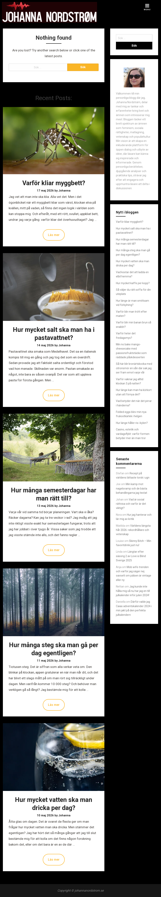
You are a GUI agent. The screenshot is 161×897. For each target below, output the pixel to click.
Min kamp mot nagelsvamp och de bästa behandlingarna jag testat (131, 488)
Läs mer (54, 235)
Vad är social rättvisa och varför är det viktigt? (131, 504)
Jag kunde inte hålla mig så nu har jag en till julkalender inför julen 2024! (133, 591)
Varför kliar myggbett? (53, 183)
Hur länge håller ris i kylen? (132, 422)
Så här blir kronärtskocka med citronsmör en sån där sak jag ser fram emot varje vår (134, 368)
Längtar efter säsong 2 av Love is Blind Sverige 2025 (131, 556)
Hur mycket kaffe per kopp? (133, 283)
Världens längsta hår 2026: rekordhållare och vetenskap (133, 530)
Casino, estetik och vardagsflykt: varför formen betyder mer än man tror (132, 434)
